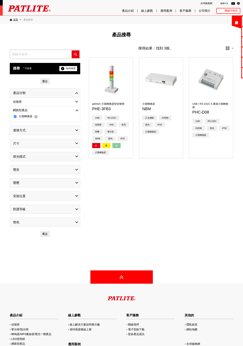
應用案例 (166, 10)
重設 (45, 81)
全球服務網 (206, 3)
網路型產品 (229, 72)
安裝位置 (19, 196)
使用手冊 (230, 41)
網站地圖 (191, 329)
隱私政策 (191, 324)
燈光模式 (19, 156)
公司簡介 (204, 10)
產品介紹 (128, 10)
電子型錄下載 (230, 31)
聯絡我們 (230, 21)
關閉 (211, 22)
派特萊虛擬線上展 (81, 329)
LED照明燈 (18, 339)
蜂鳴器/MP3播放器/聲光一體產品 (31, 334)
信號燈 (17, 101)
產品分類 (19, 93)
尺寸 (16, 143)
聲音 (16, 169)
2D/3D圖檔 (230, 52)
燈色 (16, 222)
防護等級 (19, 209)
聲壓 (16, 182)
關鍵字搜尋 (231, 10)
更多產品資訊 (136, 334)
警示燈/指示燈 (19, 329)
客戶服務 (185, 10)
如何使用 (68, 68)
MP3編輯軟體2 (229, 62)
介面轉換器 (26, 116)
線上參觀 (147, 10)
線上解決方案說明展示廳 (85, 324)
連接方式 (19, 130)
